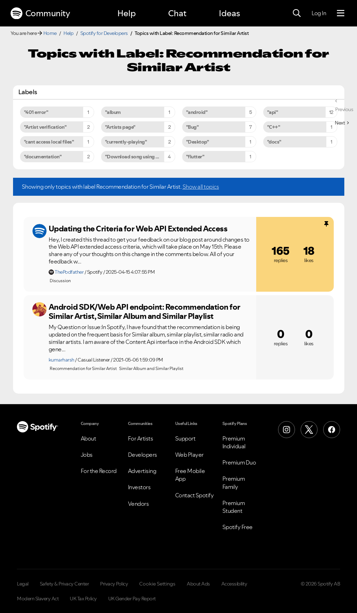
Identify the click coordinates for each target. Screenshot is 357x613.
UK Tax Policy (83, 598)
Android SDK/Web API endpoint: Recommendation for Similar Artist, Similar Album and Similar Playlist (144, 311)
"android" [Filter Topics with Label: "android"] (197, 112)
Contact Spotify (194, 495)
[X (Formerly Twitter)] (309, 429)
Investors (139, 487)
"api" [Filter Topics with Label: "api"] (272, 112)
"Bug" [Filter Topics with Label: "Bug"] (192, 127)
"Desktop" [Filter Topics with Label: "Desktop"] (197, 141)
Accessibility (234, 584)
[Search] (297, 13)
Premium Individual (234, 442)
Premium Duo (239, 462)
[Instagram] (286, 429)
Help (126, 13)
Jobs (87, 455)
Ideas (229, 13)
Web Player (189, 455)
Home (50, 33)
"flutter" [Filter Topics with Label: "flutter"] (195, 156)
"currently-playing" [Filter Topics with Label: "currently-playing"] (126, 141)
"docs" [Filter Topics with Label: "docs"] (274, 141)
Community (40, 13)
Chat (177, 13)
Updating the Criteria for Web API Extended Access (138, 228)
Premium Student (233, 507)
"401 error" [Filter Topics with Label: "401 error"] (36, 112)
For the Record (99, 471)
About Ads (198, 584)
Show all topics (201, 186)
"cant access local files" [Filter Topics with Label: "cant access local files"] (49, 141)
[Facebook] (331, 429)
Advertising (142, 471)
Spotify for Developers (104, 33)
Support (185, 438)
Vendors (138, 504)
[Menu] (340, 13)
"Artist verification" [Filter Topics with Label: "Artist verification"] (45, 127)
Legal (23, 584)
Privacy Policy (114, 584)
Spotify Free (237, 527)
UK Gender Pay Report (132, 598)
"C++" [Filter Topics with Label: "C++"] (273, 127)
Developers (142, 455)
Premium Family (233, 482)
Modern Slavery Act (38, 598)
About (88, 438)
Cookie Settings (157, 584)
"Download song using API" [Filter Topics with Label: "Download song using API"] (135, 156)
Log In (319, 13)
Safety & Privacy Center (64, 584)
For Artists (140, 438)
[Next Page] (341, 122)
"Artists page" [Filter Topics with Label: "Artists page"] (120, 127)
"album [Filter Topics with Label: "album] (113, 112)
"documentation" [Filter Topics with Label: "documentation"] (43, 156)
